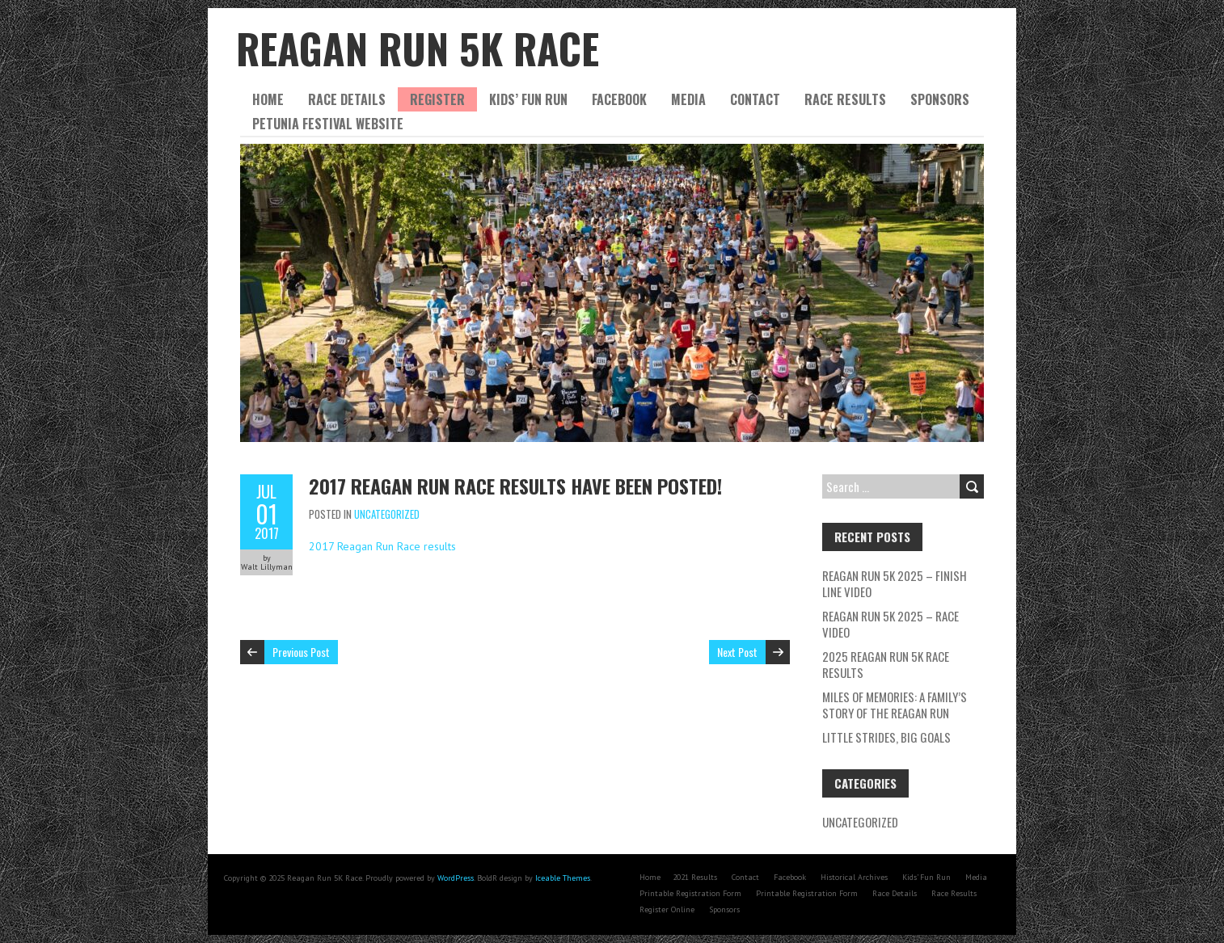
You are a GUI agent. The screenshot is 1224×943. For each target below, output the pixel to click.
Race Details (347, 99)
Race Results (845, 99)
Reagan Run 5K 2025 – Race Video (890, 624)
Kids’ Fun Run (528, 99)
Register (437, 99)
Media (688, 99)
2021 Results (695, 877)
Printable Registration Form (690, 893)
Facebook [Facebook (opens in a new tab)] (790, 877)
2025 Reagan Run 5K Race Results (885, 664)
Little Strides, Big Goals (887, 737)
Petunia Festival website (327, 123)
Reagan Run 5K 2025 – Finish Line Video (894, 583)
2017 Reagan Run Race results (382, 546)
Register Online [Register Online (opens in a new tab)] (666, 909)
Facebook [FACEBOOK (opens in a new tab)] (619, 99)
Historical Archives (854, 877)
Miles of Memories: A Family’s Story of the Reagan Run (894, 705)
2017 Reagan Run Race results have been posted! (515, 485)
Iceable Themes (562, 878)
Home (268, 99)
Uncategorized (387, 514)
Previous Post (301, 651)
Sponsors (939, 99)
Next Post (737, 651)
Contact (755, 99)
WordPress (455, 878)
